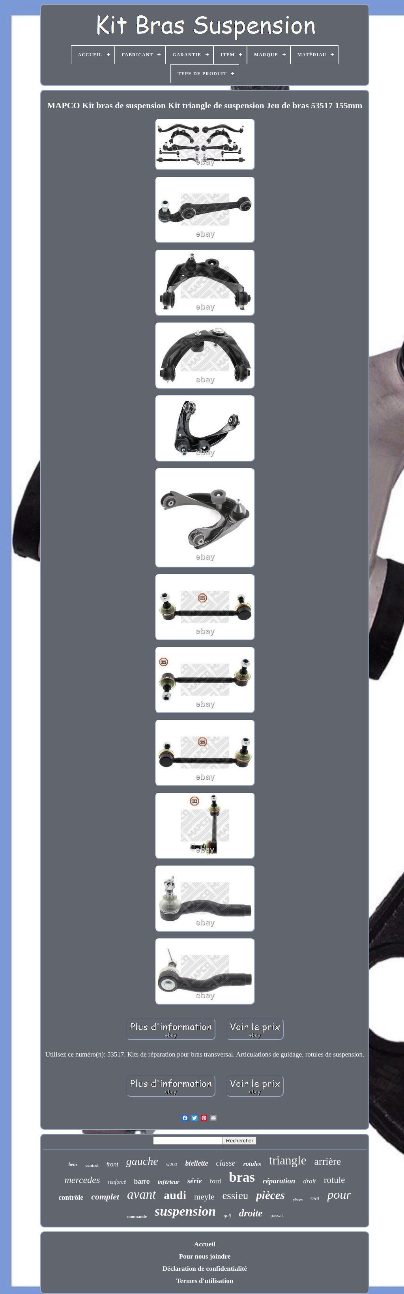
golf (227, 1215)
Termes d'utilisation (204, 1281)
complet (105, 1196)
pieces (298, 1200)
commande (137, 1216)
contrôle (70, 1197)
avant (141, 1194)
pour (339, 1194)
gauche (142, 1161)
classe (226, 1163)
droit (309, 1181)
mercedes (82, 1180)
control (91, 1165)
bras (242, 1177)
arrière (327, 1161)
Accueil (204, 1244)
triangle (288, 1160)
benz (73, 1164)
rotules (252, 1164)
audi (175, 1194)
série (194, 1181)
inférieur (169, 1182)
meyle (204, 1196)
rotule (334, 1180)
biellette (196, 1163)
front (112, 1164)
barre (142, 1181)
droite (251, 1213)
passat (276, 1215)
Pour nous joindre (205, 1256)
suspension (185, 1211)
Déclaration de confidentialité (205, 1268)
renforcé (117, 1182)
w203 (172, 1164)
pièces (270, 1195)
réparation (279, 1181)
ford (215, 1181)
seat (315, 1198)
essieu (235, 1195)
